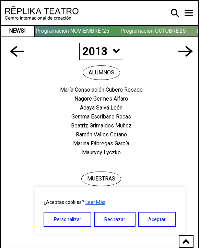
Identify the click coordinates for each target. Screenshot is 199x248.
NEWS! (17, 31)
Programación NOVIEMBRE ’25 (73, 31)
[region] (109, 210)
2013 (101, 51)
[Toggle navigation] (189, 13)
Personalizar (67, 219)
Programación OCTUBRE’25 (153, 31)
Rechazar (114, 219)
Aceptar (157, 219)
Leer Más (95, 202)
